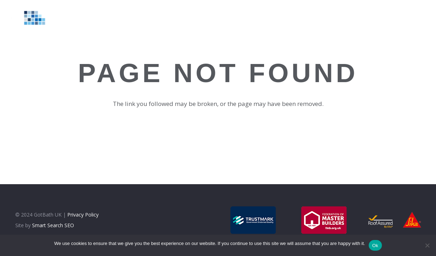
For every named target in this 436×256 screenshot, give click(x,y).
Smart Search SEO (53, 225)
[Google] (407, 17)
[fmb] (324, 220)
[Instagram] (390, 17)
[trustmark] (253, 220)
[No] (427, 245)
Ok (375, 245)
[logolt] (30, 18)
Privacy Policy (83, 214)
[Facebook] (373, 17)
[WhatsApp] (423, 17)
